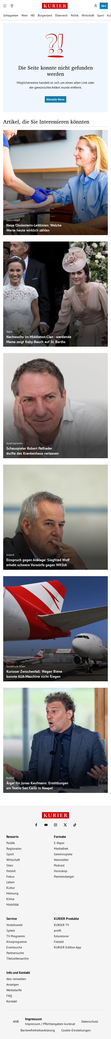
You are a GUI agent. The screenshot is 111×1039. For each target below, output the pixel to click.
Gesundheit (13, 220)
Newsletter (61, 860)
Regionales (13, 848)
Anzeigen (12, 984)
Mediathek (61, 848)
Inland (10, 554)
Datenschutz (89, 1021)
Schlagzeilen (10, 15)
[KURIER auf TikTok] (75, 825)
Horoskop (60, 871)
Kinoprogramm (16, 942)
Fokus (10, 876)
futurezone (61, 936)
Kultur (10, 777)
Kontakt (11, 1001)
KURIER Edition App (67, 947)
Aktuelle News (55, 99)
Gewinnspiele (63, 854)
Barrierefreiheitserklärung (37, 1030)
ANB (16, 1021)
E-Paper (59, 843)
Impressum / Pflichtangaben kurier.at (50, 1024)
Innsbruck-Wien (15, 666)
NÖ (33, 15)
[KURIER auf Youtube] (46, 825)
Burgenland (45, 15)
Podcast (59, 865)
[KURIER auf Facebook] (36, 825)
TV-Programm (15, 936)
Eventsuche (14, 947)
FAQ (9, 996)
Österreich (61, 15)
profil (57, 930)
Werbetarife (14, 990)
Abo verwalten (16, 979)
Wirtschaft (88, 15)
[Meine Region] (12, 6)
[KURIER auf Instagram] (55, 825)
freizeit (11, 871)
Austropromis (14, 443)
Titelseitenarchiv (17, 958)
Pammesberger (64, 876)
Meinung (12, 893)
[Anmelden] (95, 6)
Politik (75, 15)
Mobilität (12, 904)
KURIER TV (61, 925)
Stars (9, 331)
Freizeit (59, 942)
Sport (100, 15)
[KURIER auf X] (65, 825)
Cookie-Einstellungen (76, 1030)
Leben (10, 882)
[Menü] (5, 6)
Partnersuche (15, 953)
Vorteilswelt (14, 925)
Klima (10, 899)
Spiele (10, 930)
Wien (24, 15)
